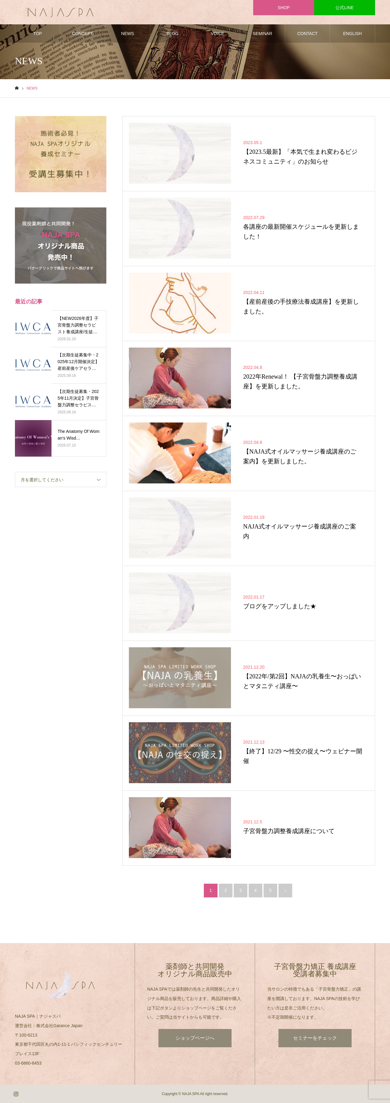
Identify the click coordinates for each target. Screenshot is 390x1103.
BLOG (173, 33)
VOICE (217, 33)
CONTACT (307, 33)
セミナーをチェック (315, 1038)
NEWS (127, 33)
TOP (37, 33)
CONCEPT (82, 33)
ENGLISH (352, 33)
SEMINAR (262, 33)
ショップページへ (195, 1038)
